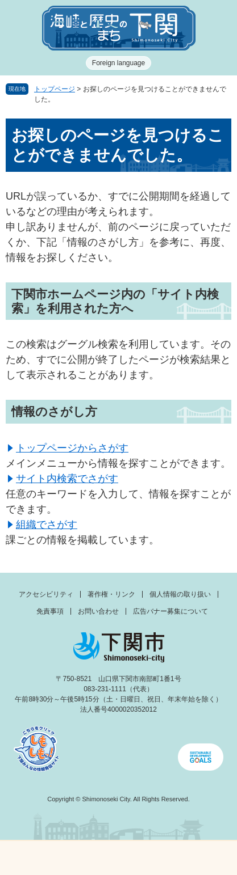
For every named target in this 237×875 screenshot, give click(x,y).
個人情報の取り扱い (180, 594)
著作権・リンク (111, 594)
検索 (148, 858)
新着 (88, 858)
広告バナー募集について (170, 611)
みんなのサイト (207, 858)
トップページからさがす (72, 448)
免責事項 (50, 611)
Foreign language (118, 63)
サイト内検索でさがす (67, 478)
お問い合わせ (98, 611)
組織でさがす (46, 524)
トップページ (54, 89)
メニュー (29, 855)
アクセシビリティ (46, 594)
